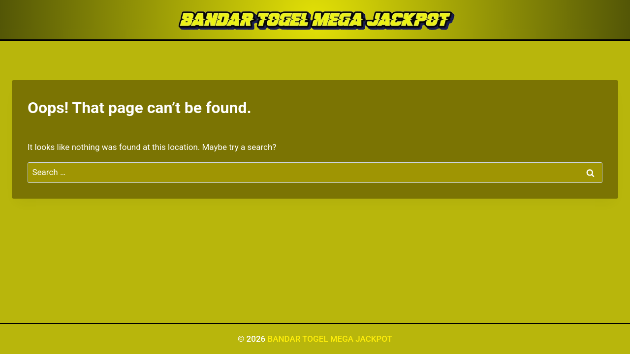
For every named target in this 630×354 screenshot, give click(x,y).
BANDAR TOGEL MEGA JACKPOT (329, 339)
